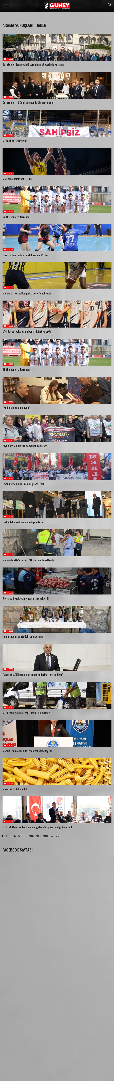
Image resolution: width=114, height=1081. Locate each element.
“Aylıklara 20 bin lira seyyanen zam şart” (25, 446)
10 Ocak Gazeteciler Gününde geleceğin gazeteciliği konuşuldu (38, 827)
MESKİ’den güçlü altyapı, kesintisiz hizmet (26, 713)
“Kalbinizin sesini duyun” (16, 408)
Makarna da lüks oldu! (15, 789)
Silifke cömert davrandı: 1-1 (18, 217)
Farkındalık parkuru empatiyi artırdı (23, 522)
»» (57, 836)
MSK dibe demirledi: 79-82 (17, 179)
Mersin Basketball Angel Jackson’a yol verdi (27, 293)
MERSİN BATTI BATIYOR (15, 141)
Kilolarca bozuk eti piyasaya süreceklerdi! (26, 598)
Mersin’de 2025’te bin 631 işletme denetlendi (28, 560)
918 (45, 836)
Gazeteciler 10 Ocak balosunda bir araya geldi (28, 103)
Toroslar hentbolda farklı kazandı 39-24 (25, 255)
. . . (24, 836)
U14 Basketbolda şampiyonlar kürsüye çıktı (27, 331)
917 (38, 836)
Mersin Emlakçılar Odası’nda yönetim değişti (27, 751)
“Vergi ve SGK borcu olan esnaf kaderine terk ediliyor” (33, 675)
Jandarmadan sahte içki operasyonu (23, 636)
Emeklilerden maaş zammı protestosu (24, 484)
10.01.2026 (8, 822)
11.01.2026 (8, 59)
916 (31, 836)
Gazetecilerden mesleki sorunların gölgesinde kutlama (33, 64)
